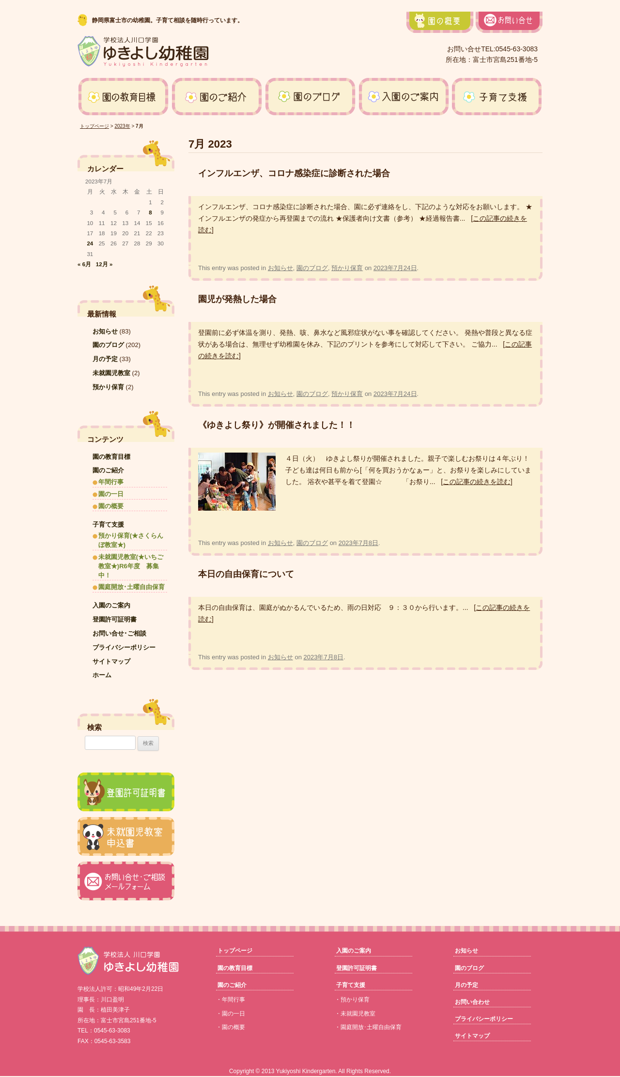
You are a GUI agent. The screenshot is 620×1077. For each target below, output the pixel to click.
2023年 (122, 126)
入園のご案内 (111, 605)
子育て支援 (108, 524)
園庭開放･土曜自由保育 (131, 587)
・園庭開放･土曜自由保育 (368, 1027)
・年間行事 (230, 999)
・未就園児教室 (355, 1013)
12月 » (104, 264)
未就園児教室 (111, 373)
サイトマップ (111, 661)
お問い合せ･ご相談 (119, 633)
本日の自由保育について (246, 574)
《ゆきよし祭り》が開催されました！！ (276, 425)
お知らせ (280, 268)
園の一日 (111, 494)
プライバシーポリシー (124, 647)
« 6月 (84, 264)
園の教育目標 (111, 456)
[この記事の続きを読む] (476, 481)
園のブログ (312, 268)
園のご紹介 (108, 470)
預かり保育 (347, 268)
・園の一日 (230, 1013)
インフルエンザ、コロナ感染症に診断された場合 (294, 173)
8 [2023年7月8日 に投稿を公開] (150, 212)
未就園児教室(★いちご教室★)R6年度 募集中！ (130, 566)
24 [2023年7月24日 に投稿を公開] (90, 243)
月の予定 (105, 359)
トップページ (94, 126)
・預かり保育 (352, 999)
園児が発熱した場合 (237, 299)
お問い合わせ (472, 1002)
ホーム (102, 675)
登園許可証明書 (115, 619)
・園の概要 (230, 1027)
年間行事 (111, 481)
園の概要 (111, 506)
